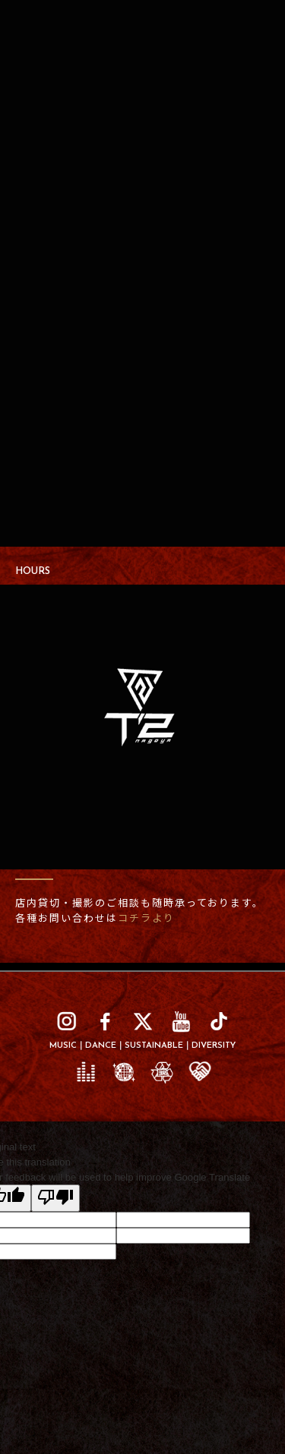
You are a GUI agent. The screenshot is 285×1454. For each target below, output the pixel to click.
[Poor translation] (55, 1198)
